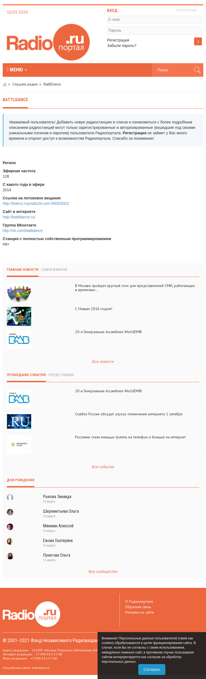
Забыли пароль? (121, 45)
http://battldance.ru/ (19, 217)
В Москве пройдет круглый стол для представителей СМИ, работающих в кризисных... (135, 287)
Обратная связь (138, 606)
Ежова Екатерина (58, 540)
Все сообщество (103, 571)
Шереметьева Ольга (61, 511)
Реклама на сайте (139, 612)
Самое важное (54, 269)
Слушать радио (25, 84)
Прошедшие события (26, 375)
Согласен (151, 669)
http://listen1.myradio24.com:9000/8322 (36, 203)
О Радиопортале (139, 601)
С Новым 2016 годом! (93, 308)
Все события (103, 467)
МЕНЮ (17, 69)
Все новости (103, 361)
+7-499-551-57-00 (49, 654)
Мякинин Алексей (58, 525)
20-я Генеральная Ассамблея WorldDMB (108, 331)
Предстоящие (61, 375)
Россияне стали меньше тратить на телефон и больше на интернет (130, 437)
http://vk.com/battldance (23, 230)
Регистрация (118, 40)
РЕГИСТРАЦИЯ (186, 10)
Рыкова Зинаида (57, 496)
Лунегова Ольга (56, 555)
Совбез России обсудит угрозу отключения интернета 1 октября (128, 414)
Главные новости (22, 269)
